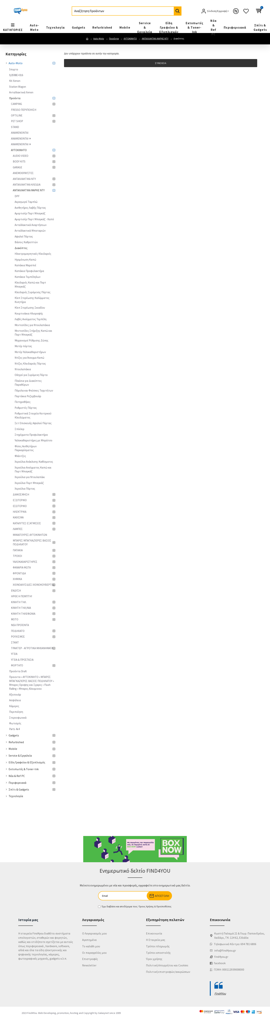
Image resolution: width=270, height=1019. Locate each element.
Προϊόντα (114, 38)
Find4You (220, 993)
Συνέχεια (160, 63)
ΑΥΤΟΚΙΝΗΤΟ (130, 38)
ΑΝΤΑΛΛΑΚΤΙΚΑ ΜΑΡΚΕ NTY (155, 38)
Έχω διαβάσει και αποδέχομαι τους (135, 906)
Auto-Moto (98, 38)
